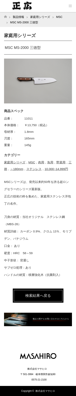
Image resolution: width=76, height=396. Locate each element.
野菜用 (60, 162)
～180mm (16, 169)
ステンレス (34, 169)
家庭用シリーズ (14, 162)
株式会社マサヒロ (45, 391)
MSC (31, 162)
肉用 (41, 162)
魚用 (50, 162)
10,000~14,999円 (56, 169)
